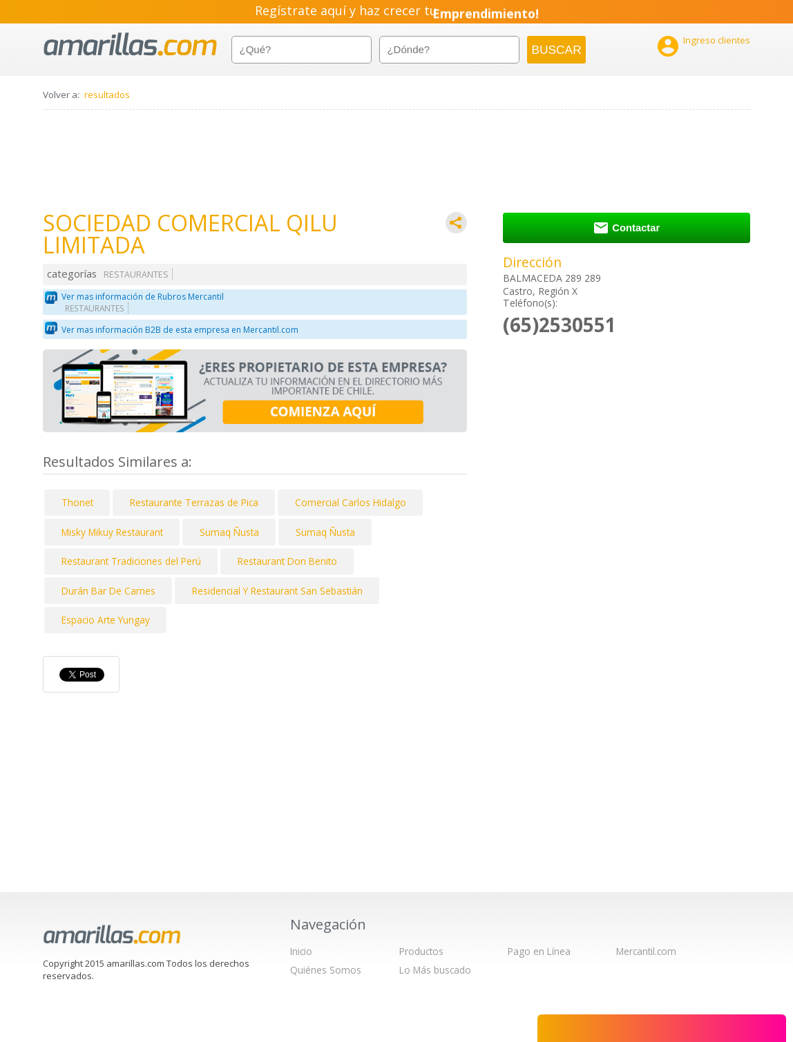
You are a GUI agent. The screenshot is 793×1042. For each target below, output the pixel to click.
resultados (107, 94)
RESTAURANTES (136, 274)
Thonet (77, 502)
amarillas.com (130, 44)
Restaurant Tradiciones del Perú (131, 561)
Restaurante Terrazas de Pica (194, 502)
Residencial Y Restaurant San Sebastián (277, 590)
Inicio (301, 951)
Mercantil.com (646, 951)
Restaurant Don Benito (287, 561)
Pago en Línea (539, 951)
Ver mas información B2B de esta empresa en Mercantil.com (179, 330)
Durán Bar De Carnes (108, 590)
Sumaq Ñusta (229, 532)
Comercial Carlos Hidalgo (350, 502)
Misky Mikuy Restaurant (112, 532)
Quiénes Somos (325, 969)
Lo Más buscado (435, 969)
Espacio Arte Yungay (105, 619)
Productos (421, 951)
